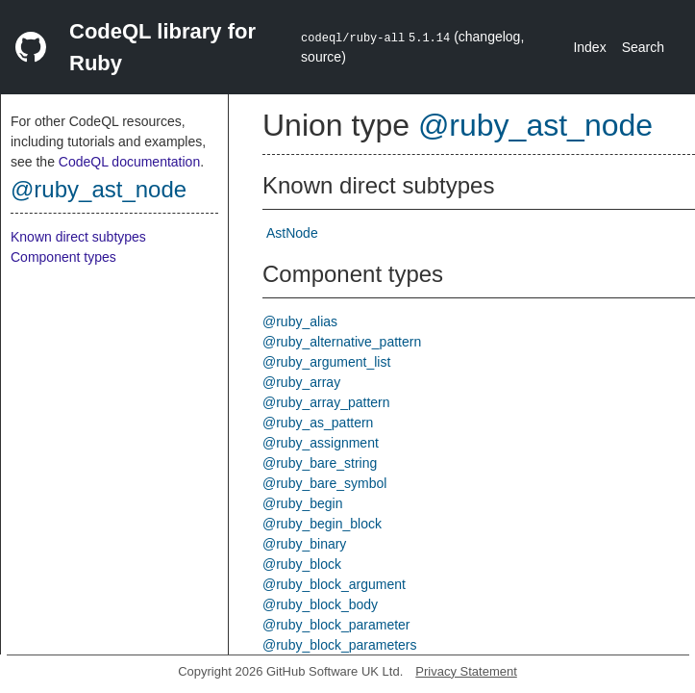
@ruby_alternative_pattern (341, 341)
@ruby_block (301, 564)
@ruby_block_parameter (336, 624)
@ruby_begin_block (322, 523)
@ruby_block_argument (334, 584)
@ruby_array (301, 382)
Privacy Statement (466, 671)
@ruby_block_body (320, 604)
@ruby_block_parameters (339, 645)
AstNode (292, 233)
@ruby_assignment (320, 442)
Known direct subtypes (78, 236)
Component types (63, 257)
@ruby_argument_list (326, 362)
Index (589, 47)
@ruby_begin (302, 503)
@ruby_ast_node (98, 189)
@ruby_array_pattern (326, 402)
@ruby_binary (304, 544)
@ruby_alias (299, 321)
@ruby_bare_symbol (324, 483)
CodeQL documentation (129, 161)
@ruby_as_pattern (317, 422)
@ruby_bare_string (319, 463)
